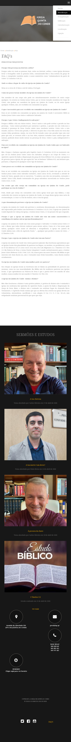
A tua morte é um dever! (35, 465)
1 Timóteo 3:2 (35, 597)
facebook (28, 721)
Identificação (63, 12)
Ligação (61, 33)
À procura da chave (35, 531)
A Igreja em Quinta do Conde (39, 699)
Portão (60, 8)
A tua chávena (35, 399)
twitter (22, 721)
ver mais (35, 609)
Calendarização (63, 25)
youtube (34, 721)
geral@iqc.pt (54, 625)
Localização (62, 29)
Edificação (61, 21)
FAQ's (51, 722)
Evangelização (63, 17)
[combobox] (62, 38)
